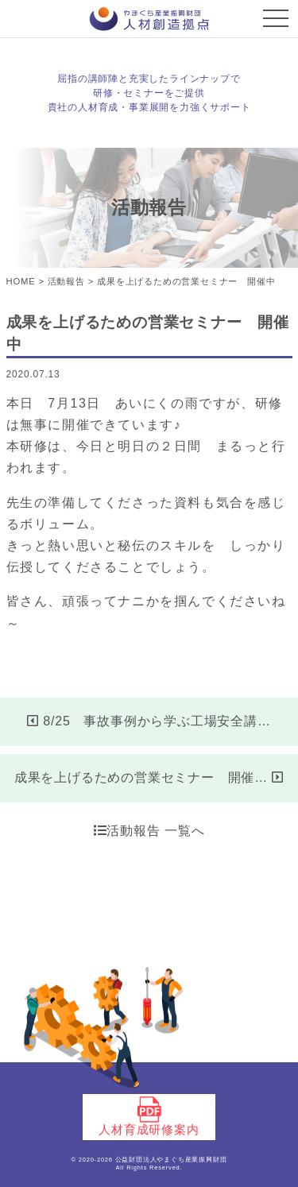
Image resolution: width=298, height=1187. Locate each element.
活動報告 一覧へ (149, 830)
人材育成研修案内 (149, 1116)
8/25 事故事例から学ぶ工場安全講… (148, 721)
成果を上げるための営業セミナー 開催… (149, 777)
